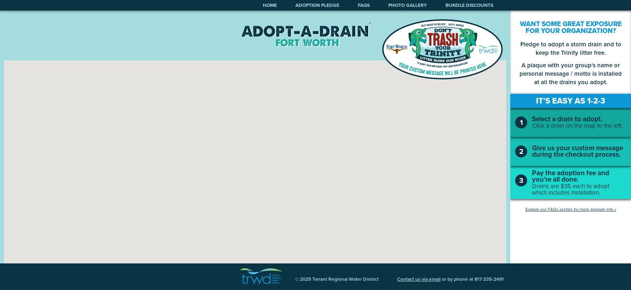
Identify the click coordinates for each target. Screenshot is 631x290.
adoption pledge (317, 5)
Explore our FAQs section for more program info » (571, 209)
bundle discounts (469, 5)
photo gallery (407, 5)
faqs (364, 5)
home (270, 5)
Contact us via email (419, 279)
